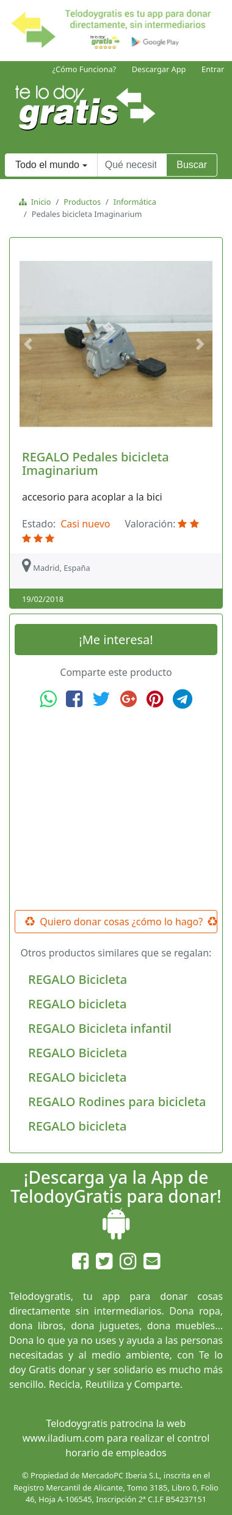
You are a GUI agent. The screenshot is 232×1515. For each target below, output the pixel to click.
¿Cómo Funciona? (84, 69)
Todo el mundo (47, 165)
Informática (135, 201)
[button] (30, 344)
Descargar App (159, 69)
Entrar (212, 69)
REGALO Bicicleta (77, 979)
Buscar (191, 165)
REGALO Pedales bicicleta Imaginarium (95, 464)
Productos (82, 201)
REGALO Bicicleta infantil (100, 1028)
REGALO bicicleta (77, 1004)
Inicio (39, 201)
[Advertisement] (116, 809)
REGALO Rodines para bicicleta (117, 1101)
